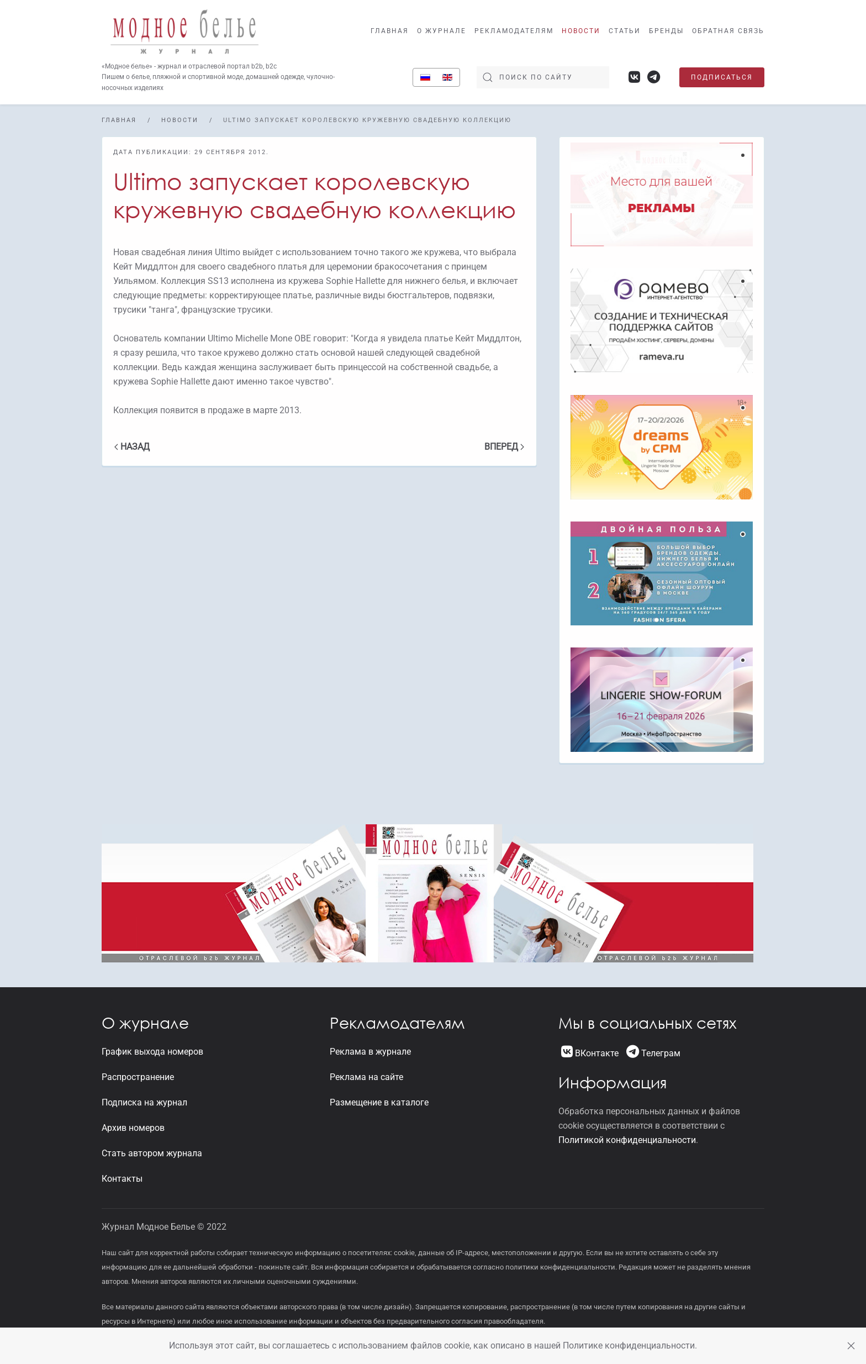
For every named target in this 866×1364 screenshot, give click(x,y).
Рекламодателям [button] (513, 31)
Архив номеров (133, 1128)
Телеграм (653, 1053)
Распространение (138, 1077)
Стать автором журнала (152, 1153)
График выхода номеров (152, 1051)
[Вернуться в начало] (184, 31)
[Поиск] (543, 77)
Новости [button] (581, 31)
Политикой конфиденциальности (627, 1140)
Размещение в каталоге (379, 1102)
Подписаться (722, 77)
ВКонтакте (590, 1053)
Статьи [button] (625, 31)
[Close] (851, 1346)
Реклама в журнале (370, 1051)
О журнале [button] (441, 31)
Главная (390, 31)
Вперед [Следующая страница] (504, 446)
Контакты (122, 1178)
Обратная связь (728, 31)
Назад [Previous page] (132, 446)
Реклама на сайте (366, 1077)
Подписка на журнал (144, 1102)
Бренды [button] (666, 31)
